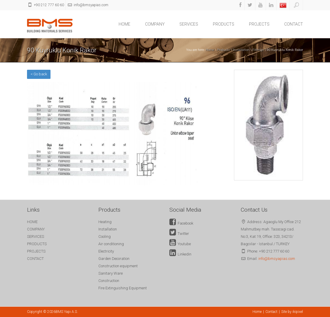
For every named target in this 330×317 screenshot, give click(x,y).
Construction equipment (118, 266)
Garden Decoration (113, 258)
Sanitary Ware (110, 273)
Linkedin (180, 254)
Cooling (104, 236)
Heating (105, 222)
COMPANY (155, 24)
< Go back (39, 74)
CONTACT (293, 24)
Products (223, 50)
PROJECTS (259, 24)
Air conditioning (111, 244)
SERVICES (188, 24)
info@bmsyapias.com (276, 258)
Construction (108, 280)
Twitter (179, 233)
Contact (271, 312)
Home (210, 50)
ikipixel (297, 312)
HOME (124, 24)
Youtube (180, 244)
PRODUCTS (223, 24)
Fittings (258, 50)
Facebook (181, 223)
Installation (241, 50)
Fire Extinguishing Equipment (122, 288)
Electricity (106, 251)
